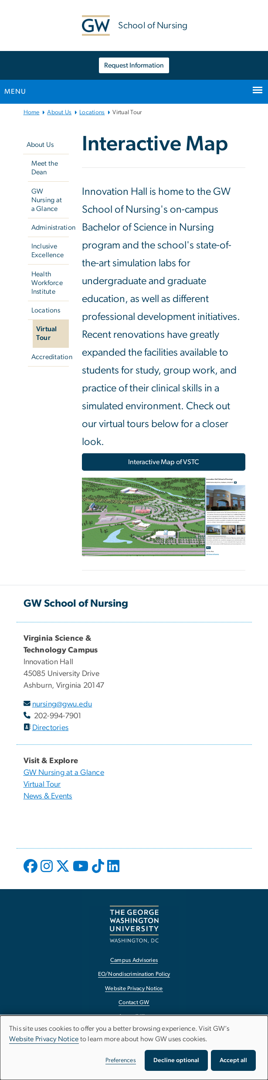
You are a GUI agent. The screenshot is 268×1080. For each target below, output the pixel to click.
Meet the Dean (44, 168)
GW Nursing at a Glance (46, 200)
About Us (59, 112)
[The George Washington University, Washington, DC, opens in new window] (134, 924)
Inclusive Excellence (47, 250)
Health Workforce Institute (47, 283)
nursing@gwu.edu (62, 704)
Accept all (233, 1060)
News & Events (48, 796)
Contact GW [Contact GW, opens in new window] (134, 1002)
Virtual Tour (46, 333)
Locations (92, 112)
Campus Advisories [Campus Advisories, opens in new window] (134, 960)
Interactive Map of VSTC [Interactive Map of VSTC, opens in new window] (163, 461)
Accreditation (50, 356)
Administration (50, 227)
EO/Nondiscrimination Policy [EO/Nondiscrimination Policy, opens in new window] (134, 974)
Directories (50, 728)
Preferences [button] (120, 1060)
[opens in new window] (31, 872)
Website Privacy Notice (44, 1039)
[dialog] (134, 1047)
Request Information (134, 65)
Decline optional (176, 1060)
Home (32, 112)
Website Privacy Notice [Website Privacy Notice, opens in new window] (134, 989)
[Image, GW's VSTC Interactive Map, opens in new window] (163, 520)
